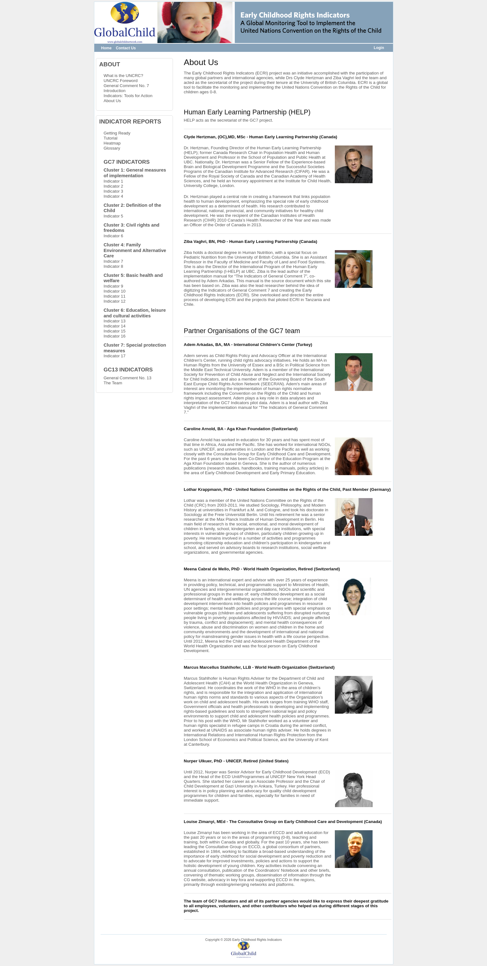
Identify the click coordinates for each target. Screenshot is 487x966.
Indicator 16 (115, 336)
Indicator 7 (113, 261)
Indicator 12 (115, 301)
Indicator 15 (115, 331)
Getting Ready (117, 133)
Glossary (112, 148)
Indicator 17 (115, 356)
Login (379, 48)
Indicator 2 (113, 186)
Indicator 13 (115, 321)
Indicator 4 (113, 196)
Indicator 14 (115, 326)
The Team (113, 383)
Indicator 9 (113, 286)
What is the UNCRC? (123, 75)
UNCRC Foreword (121, 80)
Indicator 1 (113, 181)
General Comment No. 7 (126, 85)
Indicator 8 (113, 266)
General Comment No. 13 (128, 378)
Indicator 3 (113, 191)
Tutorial (111, 138)
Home (106, 48)
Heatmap (112, 143)
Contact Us (126, 48)
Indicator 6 (113, 235)
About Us (112, 100)
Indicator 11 (115, 296)
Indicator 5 (113, 216)
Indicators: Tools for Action (128, 95)
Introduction (115, 90)
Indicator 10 (115, 291)
